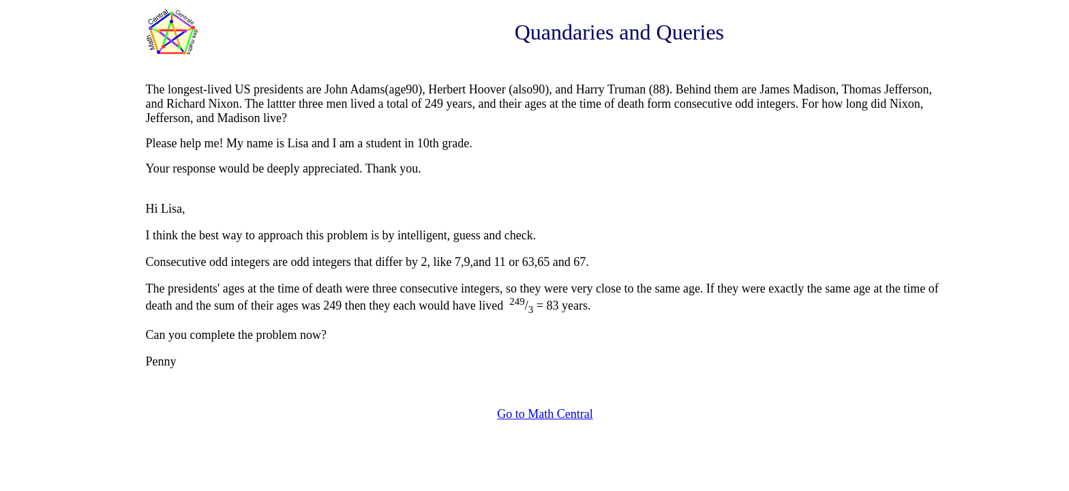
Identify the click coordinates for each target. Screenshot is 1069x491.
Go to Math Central (544, 414)
